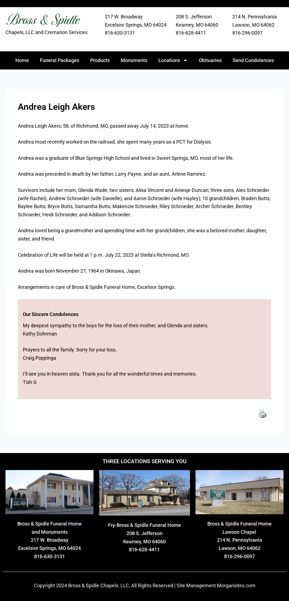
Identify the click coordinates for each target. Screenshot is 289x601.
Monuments (134, 60)
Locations (173, 60)
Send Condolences (253, 60)
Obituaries (210, 60)
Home (22, 60)
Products (100, 60)
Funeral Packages (59, 60)
